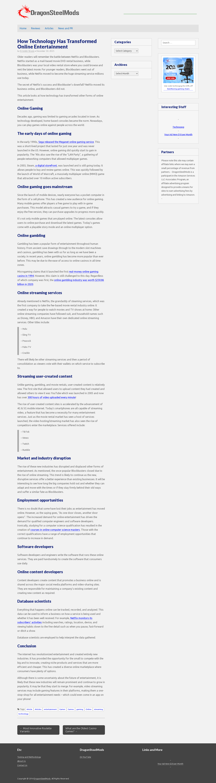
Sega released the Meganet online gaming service (66, 141)
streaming (98, 709)
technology (23, 714)
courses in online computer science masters (55, 529)
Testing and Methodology (29, 757)
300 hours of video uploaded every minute (51, 397)
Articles (49, 28)
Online (88, 709)
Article (29, 709)
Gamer (62, 709)
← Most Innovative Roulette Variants (36, 730)
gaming (79, 709)
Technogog (178, 127)
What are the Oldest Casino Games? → (81, 730)
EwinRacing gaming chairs (178, 89)
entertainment (50, 709)
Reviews (35, 28)
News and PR (65, 28)
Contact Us (22, 765)
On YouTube (85, 757)
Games (71, 709)
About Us (21, 761)
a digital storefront (46, 165)
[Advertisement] (160, 9)
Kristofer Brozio (27, 51)
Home (23, 28)
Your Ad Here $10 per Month (178, 134)
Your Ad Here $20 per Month (170, 764)
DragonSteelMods (42, 779)
